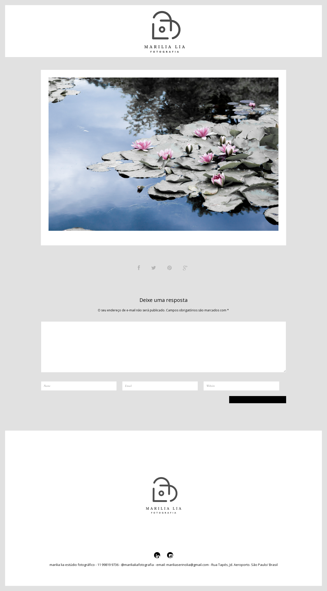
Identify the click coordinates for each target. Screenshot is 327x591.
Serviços (220, 30)
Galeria (244, 30)
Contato (36, 30)
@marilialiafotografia (281, 30)
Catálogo (92, 30)
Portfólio (62, 30)
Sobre (115, 30)
